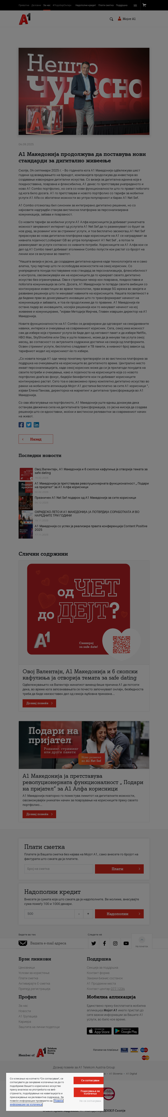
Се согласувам (90, 1080)
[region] (55, 1092)
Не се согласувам (90, 1101)
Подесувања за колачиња (90, 1092)
